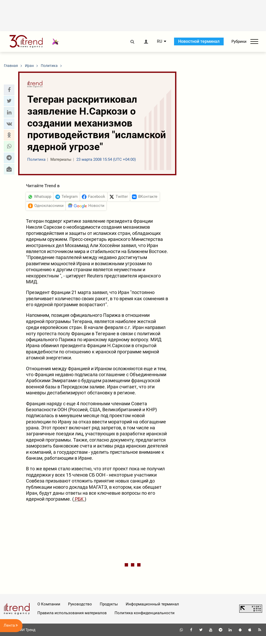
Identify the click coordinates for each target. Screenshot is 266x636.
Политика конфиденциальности (145, 613)
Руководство (80, 604)
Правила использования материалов (72, 613)
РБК (79, 499)
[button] (9, 89)
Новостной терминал (199, 41)
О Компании (48, 604)
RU (159, 41)
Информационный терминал (152, 604)
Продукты (109, 604)
